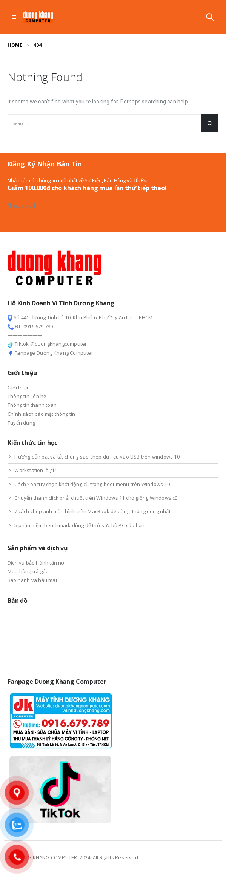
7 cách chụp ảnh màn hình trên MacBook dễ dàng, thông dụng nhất (92, 511)
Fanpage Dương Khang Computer (50, 352)
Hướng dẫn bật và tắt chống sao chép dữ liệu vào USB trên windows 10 (96, 456)
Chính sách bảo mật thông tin (41, 414)
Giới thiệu (19, 387)
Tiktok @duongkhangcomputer (47, 343)
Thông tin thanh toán (32, 405)
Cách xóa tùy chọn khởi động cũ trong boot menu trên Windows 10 (91, 484)
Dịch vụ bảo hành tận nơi (37, 562)
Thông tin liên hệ (27, 396)
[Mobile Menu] (14, 17)
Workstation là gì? (35, 470)
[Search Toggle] (209, 17)
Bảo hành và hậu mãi (32, 580)
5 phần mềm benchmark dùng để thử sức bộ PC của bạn (79, 525)
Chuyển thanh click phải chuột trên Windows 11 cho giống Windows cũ (96, 497)
